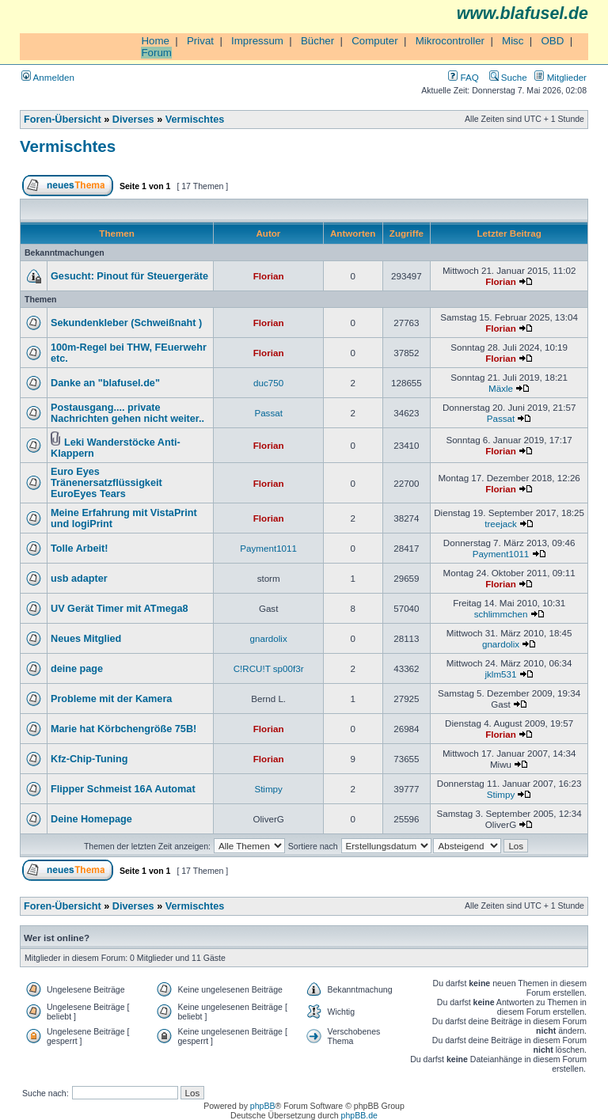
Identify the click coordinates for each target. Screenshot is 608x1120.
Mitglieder (560, 77)
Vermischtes (195, 119)
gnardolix (268, 638)
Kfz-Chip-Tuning (89, 759)
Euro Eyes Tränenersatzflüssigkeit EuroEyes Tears (106, 482)
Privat (200, 41)
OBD (552, 41)
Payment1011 (268, 548)
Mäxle (500, 388)
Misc (512, 41)
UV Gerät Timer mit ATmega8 (119, 608)
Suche (508, 77)
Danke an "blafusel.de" (105, 383)
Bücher (317, 41)
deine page (77, 668)
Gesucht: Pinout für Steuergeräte (129, 276)
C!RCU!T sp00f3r (269, 668)
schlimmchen (501, 614)
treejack (500, 523)
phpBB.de (359, 1115)
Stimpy (268, 789)
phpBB (263, 1106)
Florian (268, 276)
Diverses (133, 119)
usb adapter (79, 578)
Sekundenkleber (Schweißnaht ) (126, 322)
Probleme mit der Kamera (111, 698)
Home (155, 41)
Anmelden (47, 77)
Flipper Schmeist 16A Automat (123, 789)
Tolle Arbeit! (79, 548)
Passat (268, 413)
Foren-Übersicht (62, 119)
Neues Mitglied (86, 638)
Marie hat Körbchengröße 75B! (123, 729)
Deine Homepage (91, 819)
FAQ (463, 77)
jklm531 (500, 674)
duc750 (268, 383)
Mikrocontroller (450, 41)
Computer (375, 41)
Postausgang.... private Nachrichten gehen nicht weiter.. (127, 413)
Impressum (257, 41)
